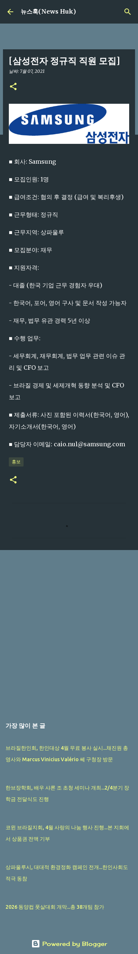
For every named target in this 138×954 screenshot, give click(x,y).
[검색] (127, 12)
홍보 (16, 461)
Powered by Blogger (69, 943)
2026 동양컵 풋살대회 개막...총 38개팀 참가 (55, 907)
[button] (13, 87)
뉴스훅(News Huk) (48, 11)
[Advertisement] (69, 630)
